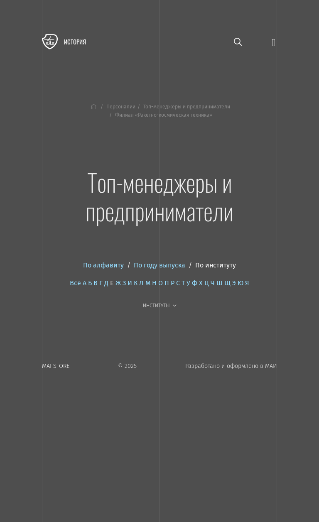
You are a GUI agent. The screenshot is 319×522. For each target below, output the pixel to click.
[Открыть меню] (273, 42)
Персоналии (120, 107)
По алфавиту (103, 265)
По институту (215, 265)
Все (75, 283)
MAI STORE (55, 366)
